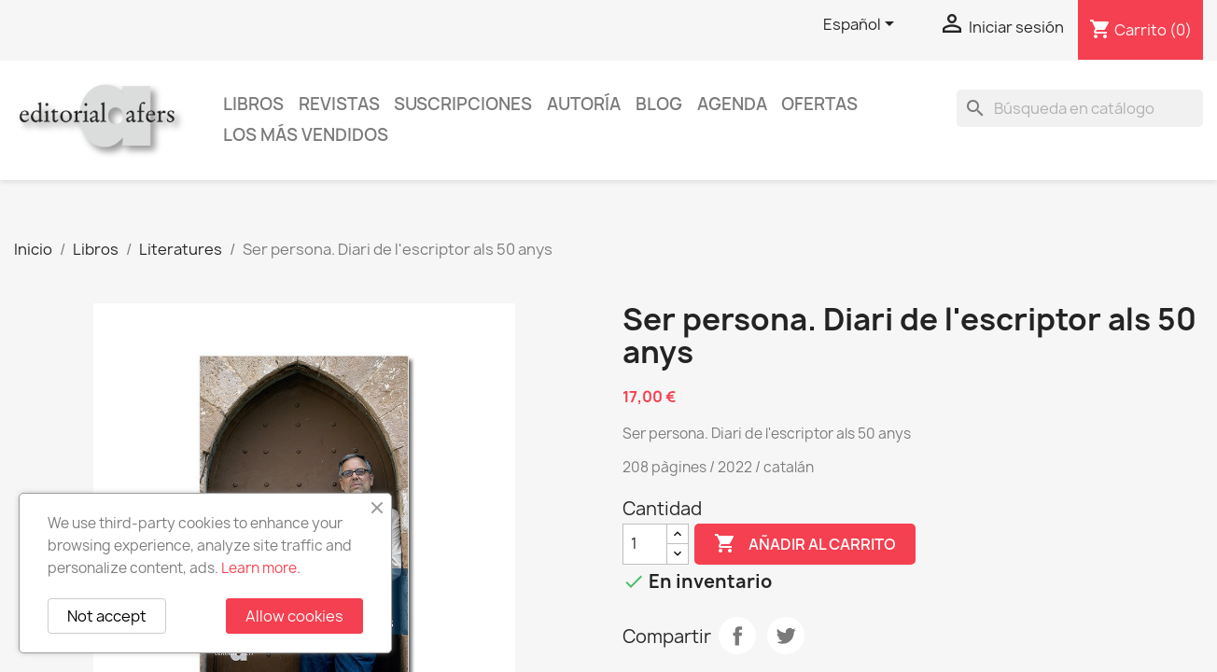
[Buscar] (1080, 108)
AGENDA (732, 104)
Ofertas (819, 104)
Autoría (584, 104)
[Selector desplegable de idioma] (862, 25)
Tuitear (785, 635)
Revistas (339, 104)
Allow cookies (294, 616)
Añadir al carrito (805, 544)
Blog (659, 104)
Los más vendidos (305, 135)
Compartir (737, 635)
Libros (253, 104)
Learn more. (261, 568)
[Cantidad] (644, 544)
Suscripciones (463, 104)
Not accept (107, 616)
